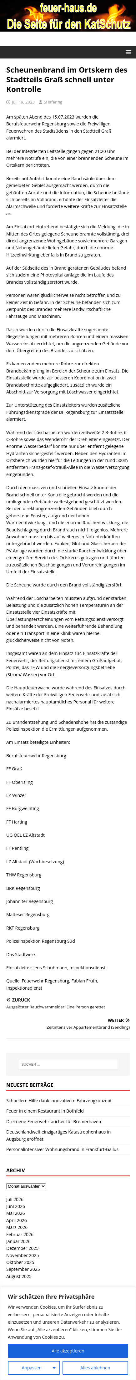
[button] (127, 51)
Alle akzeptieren (68, 1351)
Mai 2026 (15, 1213)
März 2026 (17, 1227)
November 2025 (22, 1255)
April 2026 (16, 1220)
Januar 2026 (18, 1241)
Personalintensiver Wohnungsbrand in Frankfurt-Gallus (62, 1149)
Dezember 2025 (22, 1248)
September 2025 (23, 1269)
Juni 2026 (15, 1206)
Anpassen (32, 1368)
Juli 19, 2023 (23, 102)
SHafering (53, 102)
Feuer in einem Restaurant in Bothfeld (45, 1111)
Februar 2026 (19, 1234)
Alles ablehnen (95, 1368)
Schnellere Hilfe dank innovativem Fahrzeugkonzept (59, 1100)
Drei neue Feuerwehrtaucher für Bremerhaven (53, 1121)
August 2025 (19, 1276)
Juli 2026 (14, 1199)
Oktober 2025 (20, 1262)
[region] (68, 1333)
